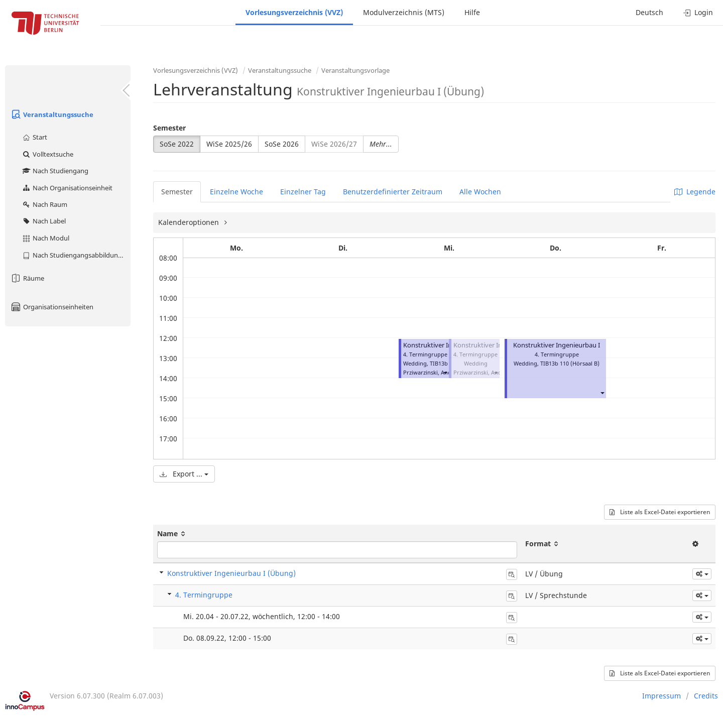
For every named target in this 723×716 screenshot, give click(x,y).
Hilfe (472, 12)
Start (34, 137)
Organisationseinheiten (51, 306)
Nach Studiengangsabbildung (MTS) (76, 255)
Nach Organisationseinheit (67, 187)
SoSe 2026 (282, 144)
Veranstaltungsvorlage (355, 70)
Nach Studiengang (55, 170)
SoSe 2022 (177, 144)
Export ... (184, 474)
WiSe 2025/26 (229, 144)
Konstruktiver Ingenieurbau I (446, 345)
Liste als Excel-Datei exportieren (660, 512)
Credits (706, 695)
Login (698, 12)
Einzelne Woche (236, 191)
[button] (444, 372)
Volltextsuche (47, 154)
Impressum (661, 695)
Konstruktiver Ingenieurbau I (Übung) (231, 573)
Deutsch (649, 12)
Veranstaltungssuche (51, 114)
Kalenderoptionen (189, 222)
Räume (27, 278)
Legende (694, 191)
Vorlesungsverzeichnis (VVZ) (294, 12)
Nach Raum (44, 204)
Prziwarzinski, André (430, 372)
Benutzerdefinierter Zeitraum (392, 191)
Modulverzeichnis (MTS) (403, 12)
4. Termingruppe (203, 595)
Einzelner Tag (303, 191)
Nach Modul (45, 238)
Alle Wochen (480, 191)
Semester (169, 128)
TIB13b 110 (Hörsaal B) (569, 363)
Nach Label (44, 220)
